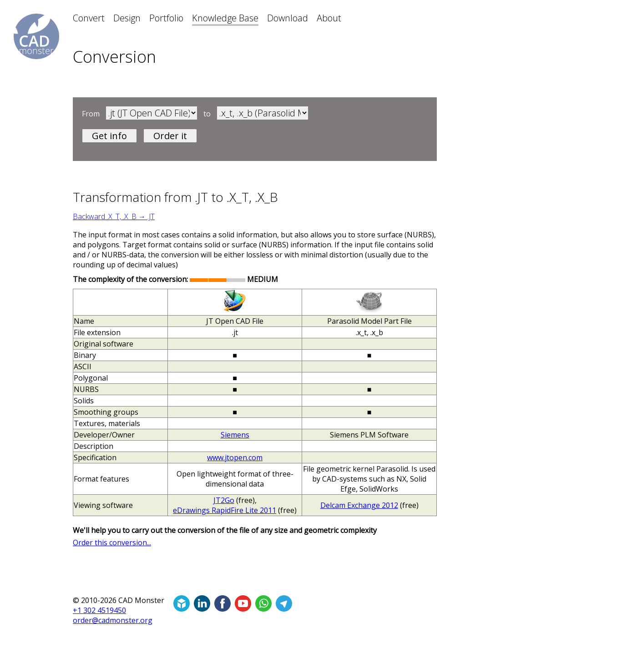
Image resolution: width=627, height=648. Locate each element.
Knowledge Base (225, 18)
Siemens (235, 435)
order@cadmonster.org (112, 620)
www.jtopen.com (235, 457)
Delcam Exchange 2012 (359, 505)
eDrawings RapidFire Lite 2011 (224, 510)
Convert (89, 18)
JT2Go (223, 500)
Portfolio (166, 18)
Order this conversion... (112, 542)
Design (127, 18)
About (329, 18)
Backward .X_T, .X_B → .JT (114, 216)
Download (287, 18)
